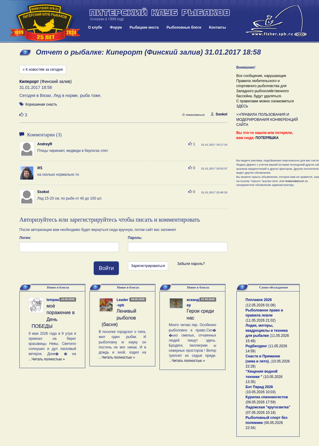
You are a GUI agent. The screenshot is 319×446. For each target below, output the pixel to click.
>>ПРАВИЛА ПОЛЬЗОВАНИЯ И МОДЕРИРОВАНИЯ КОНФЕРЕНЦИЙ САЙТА (267, 119)
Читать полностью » (48, 359)
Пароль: (135, 238)
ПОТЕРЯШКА (267, 138)
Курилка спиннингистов (267, 397)
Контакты (217, 27)
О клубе (95, 27)
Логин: (25, 238)
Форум (116, 27)
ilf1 (39, 168)
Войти (106, 268)
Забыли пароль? (191, 264)
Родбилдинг (256, 346)
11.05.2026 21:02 (261, 320)
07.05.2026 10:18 (261, 412)
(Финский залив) (45, 81)
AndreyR (44, 144)
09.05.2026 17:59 (261, 402)
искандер (193, 302)
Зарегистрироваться (148, 266)
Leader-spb (122, 302)
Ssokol (218, 114)
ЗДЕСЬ (242, 106)
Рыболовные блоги (183, 27)
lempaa (53, 300)
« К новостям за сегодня (43, 69)
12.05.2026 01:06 (261, 305)
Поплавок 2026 (259, 300)
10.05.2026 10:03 (261, 392)
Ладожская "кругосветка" (268, 407)
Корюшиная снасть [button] (41, 104)
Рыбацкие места (144, 27)
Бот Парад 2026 (259, 387)
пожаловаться (193, 114)
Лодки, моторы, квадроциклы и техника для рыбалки (267, 330)
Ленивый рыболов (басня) (119, 317)
